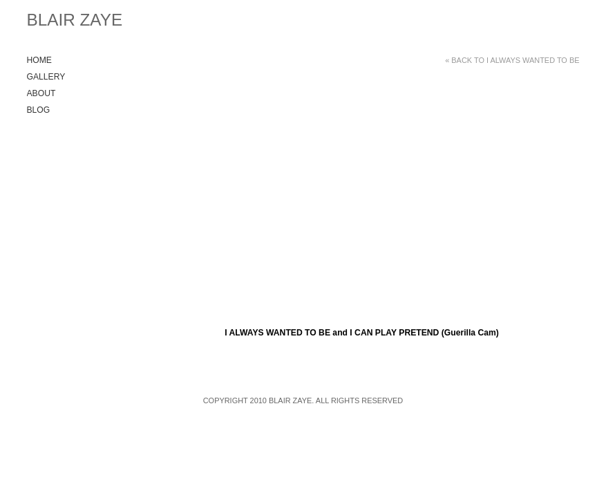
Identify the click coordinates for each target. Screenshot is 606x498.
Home (39, 60)
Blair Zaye (75, 19)
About (41, 93)
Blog (38, 110)
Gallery (46, 77)
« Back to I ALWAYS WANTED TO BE (512, 60)
